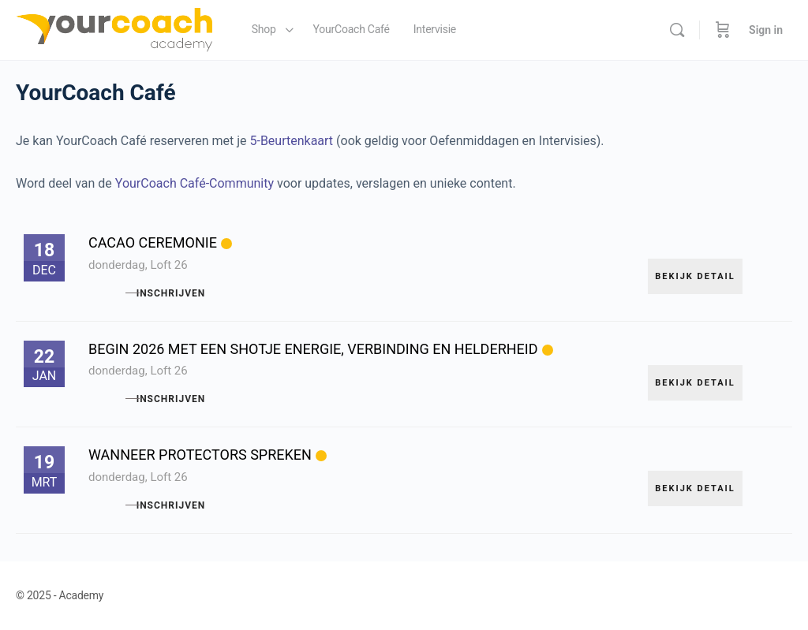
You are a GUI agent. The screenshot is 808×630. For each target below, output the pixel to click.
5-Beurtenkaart (291, 140)
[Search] (677, 30)
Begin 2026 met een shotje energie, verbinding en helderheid (313, 349)
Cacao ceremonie (152, 242)
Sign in (766, 30)
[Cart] (723, 30)
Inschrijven (208, 293)
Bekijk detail (695, 268)
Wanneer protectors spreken (200, 454)
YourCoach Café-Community (194, 183)
